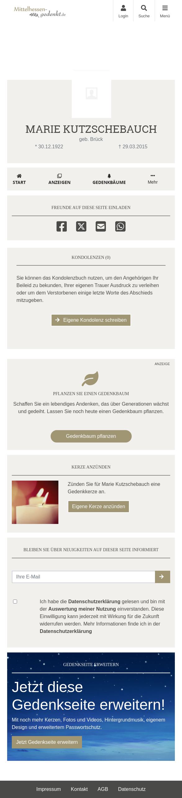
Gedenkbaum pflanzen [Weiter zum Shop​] (91, 436)
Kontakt (79, 789)
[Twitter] (81, 225)
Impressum (48, 789)
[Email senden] (84, 577)
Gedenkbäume (109, 179)
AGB (103, 789)
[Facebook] (62, 225)
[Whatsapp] (120, 225)
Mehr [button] (153, 179)
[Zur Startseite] (54, 10)
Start (19, 179)
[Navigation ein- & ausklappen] (165, 10)
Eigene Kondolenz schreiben (90, 320)
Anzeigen (59, 179)
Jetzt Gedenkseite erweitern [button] (47, 742)
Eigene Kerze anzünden (98, 506)
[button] (162, 577)
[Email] (101, 225)
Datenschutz (132, 789)
